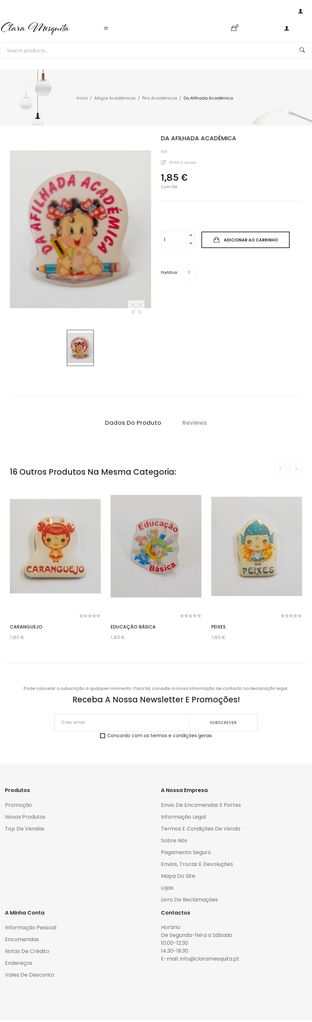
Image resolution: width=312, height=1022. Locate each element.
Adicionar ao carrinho (250, 240)
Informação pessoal (30, 927)
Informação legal (183, 817)
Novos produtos (25, 817)
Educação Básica (133, 627)
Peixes (218, 627)
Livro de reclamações (189, 899)
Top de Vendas (24, 828)
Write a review (182, 162)
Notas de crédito (27, 951)
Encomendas (22, 939)
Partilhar (189, 272)
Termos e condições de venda (200, 828)
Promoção (18, 805)
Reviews (194, 423)
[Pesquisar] (156, 50)
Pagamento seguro (186, 852)
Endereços (18, 963)
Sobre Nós (174, 840)
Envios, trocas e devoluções (197, 864)
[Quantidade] (174, 240)
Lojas (167, 888)
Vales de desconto (29, 975)
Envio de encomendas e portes (201, 805)
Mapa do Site (178, 876)
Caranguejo (26, 627)
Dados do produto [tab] (133, 423)
